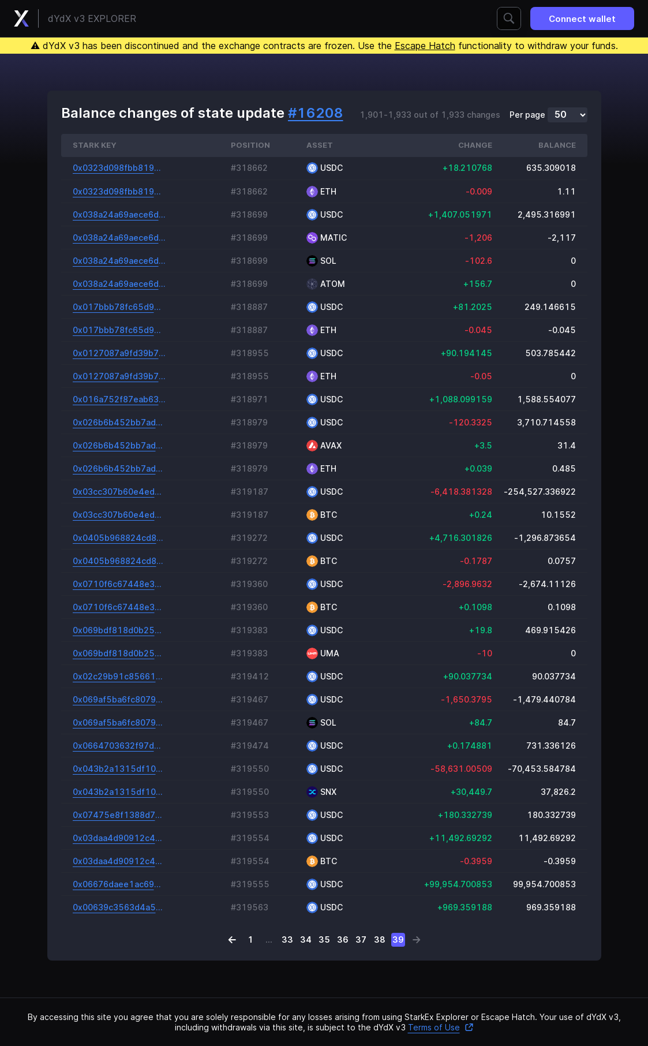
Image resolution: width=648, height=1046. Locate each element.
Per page (527, 115)
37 (360, 939)
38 (379, 939)
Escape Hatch (425, 45)
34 (306, 939)
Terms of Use (441, 1027)
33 (287, 939)
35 (324, 939)
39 (398, 939)
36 (343, 939)
